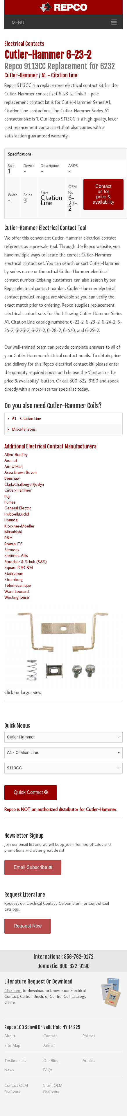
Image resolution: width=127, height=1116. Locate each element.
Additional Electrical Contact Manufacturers (50, 446)
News (9, 1070)
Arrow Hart (13, 466)
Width (12, 194)
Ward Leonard (16, 591)
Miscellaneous (24, 429)
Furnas (9, 502)
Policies (89, 1035)
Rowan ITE (13, 543)
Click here (13, 990)
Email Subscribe (33, 867)
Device (29, 165)
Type (44, 192)
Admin (48, 1045)
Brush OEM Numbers (52, 1088)
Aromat (10, 460)
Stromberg (13, 579)
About (9, 1035)
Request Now (28, 925)
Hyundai (11, 520)
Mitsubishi (13, 532)
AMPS (73, 165)
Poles (28, 194)
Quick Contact (31, 792)
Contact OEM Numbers (16, 1088)
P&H (8, 537)
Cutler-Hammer (34, 55)
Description (50, 165)
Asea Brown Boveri (20, 472)
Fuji (7, 496)
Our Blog (51, 1060)
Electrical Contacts (24, 44)
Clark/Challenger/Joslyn (24, 484)
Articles (89, 1060)
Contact (50, 1035)
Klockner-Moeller (19, 526)
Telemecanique (17, 585)
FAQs (48, 1070)
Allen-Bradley (16, 454)
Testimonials (15, 1060)
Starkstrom (13, 573)
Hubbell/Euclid (16, 514)
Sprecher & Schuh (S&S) (25, 561)
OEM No (72, 189)
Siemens (11, 549)
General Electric (17, 508)
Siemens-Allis (16, 555)
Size (11, 165)
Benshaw (11, 478)
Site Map (12, 1045)
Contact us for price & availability (103, 194)
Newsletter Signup (24, 835)
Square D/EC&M (18, 567)
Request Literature (24, 894)
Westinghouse (16, 597)
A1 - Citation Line (59, 75)
